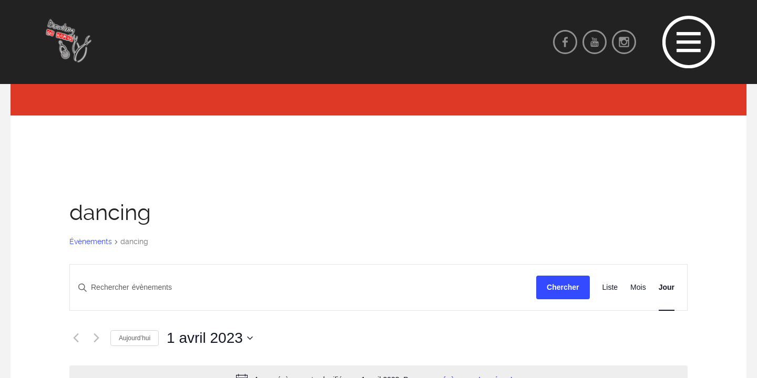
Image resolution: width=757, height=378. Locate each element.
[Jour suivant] (96, 338)
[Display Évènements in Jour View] (666, 287)
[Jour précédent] (75, 338)
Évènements (90, 241)
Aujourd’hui (134, 338)
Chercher (563, 287)
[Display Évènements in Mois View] (638, 287)
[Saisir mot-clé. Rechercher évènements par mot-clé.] (303, 287)
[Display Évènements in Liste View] (610, 287)
